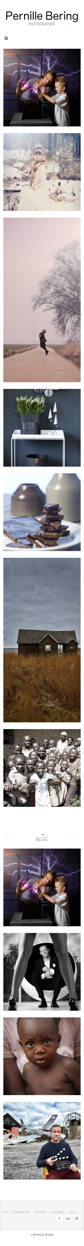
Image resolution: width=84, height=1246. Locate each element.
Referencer (21, 1212)
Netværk (58, 1212)
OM (5, 1212)
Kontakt (40, 1212)
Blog (72, 1212)
